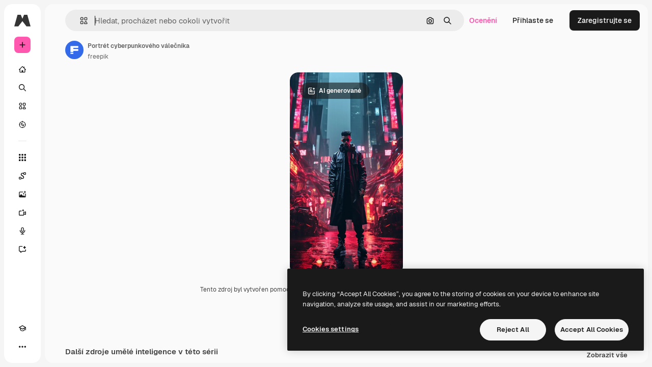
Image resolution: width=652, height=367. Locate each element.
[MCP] (59, 346)
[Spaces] (61, 176)
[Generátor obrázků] (61, 194)
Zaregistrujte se (605, 20)
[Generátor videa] (61, 212)
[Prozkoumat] (61, 124)
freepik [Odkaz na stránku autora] (175, 57)
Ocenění (483, 20)
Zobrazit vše (607, 357)
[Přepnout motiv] (41, 346)
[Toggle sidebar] (100, 20)
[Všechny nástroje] (61, 157)
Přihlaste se (532, 20)
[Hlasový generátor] (61, 231)
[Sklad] (61, 106)
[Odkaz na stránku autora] (152, 50)
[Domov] (61, 69)
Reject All (513, 329)
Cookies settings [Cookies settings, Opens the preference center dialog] (331, 329)
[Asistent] (61, 249)
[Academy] (22, 346)
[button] (157, 20)
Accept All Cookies (591, 329)
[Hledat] (61, 88)
